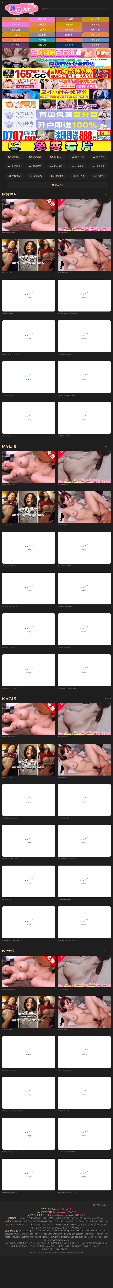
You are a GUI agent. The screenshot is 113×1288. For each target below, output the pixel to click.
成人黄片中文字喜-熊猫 (68, 273)
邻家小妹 (69, 35)
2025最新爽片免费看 (11, 273)
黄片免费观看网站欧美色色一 (15, 438)
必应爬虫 (91, 1260)
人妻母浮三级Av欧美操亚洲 (70, 438)
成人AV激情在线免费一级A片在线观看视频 (77, 314)
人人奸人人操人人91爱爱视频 (71, 905)
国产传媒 (99, 157)
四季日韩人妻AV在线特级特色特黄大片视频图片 (24, 1117)
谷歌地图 (50, 1260)
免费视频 (95, 25)
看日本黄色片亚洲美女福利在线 (72, 610)
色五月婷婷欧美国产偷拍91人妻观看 (18, 946)
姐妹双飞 (95, 20)
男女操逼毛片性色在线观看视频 (16, 1159)
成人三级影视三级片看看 (69, 822)
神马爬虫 (60, 1260)
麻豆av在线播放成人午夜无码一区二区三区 (77, 1200)
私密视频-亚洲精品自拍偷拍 (15, 233)
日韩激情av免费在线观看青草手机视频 (75, 397)
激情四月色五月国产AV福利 (70, 651)
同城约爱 (15, 41)
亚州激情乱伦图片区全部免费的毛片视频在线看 (79, 692)
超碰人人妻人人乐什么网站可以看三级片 (76, 864)
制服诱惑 (36, 176)
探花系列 (56, 157)
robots (99, 1260)
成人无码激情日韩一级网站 (70, 1117)
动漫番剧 (14, 176)
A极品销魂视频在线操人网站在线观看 (75, 1159)
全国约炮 (42, 35)
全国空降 (42, 41)
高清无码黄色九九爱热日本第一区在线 (75, 946)
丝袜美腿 (79, 176)
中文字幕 (42, 30)
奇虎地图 (81, 1260)
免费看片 (15, 25)
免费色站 (69, 25)
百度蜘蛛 (26, 1260)
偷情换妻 (95, 30)
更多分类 (57, 186)
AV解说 (99, 176)
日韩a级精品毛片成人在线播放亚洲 (18, 864)
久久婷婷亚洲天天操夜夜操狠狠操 (17, 822)
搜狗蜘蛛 (70, 1260)
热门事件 (14, 167)
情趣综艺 (35, 167)
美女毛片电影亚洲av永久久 (14, 905)
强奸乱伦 (15, 30)
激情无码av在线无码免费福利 (71, 1076)
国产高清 (78, 157)
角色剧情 (99, 167)
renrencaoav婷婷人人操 (13, 397)
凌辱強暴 (57, 176)
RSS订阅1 (15, 1260)
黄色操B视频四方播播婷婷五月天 (17, 1200)
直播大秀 (42, 46)
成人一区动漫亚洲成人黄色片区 (72, 568)
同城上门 (15, 35)
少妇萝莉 (95, 41)
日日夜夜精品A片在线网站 (14, 314)
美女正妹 (35, 157)
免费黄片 (42, 25)
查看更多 (105, 195)
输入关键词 (52, 9)
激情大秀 (42, 20)
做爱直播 (69, 46)
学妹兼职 (69, 41)
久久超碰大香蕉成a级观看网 (71, 356)
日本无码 (69, 30)
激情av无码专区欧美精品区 (14, 651)
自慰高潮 (15, 20)
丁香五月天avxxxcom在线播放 (16, 568)
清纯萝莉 (95, 35)
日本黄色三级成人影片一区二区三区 (18, 692)
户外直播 (15, 46)
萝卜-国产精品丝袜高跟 (68, 233)
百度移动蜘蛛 (38, 1260)
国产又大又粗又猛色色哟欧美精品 (17, 610)
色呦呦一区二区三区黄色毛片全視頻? (19, 356)
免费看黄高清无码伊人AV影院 (16, 1076)
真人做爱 (69, 20)
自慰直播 (95, 46)
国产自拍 (14, 157)
